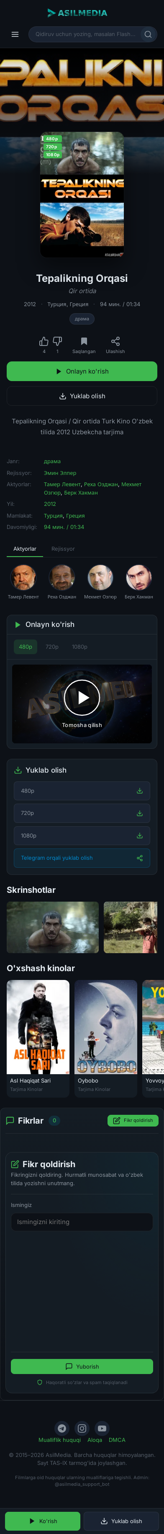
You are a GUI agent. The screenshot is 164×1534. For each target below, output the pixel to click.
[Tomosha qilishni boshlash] (82, 704)
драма (82, 319)
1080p (79, 646)
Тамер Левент (62, 484)
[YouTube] (102, 1428)
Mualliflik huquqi (59, 1439)
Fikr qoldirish (133, 1120)
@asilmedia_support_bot (82, 1484)
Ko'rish (42, 1521)
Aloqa (94, 1439)
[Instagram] (82, 1428)
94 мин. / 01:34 (120, 304)
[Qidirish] (148, 34)
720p (52, 646)
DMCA (117, 1439)
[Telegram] (61, 1428)
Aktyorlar (24, 548)
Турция (57, 304)
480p (25, 646)
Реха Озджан (101, 484)
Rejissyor (63, 548)
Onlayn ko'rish (82, 371)
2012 (30, 304)
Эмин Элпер (60, 472)
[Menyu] (15, 34)
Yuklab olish (82, 396)
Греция (79, 304)
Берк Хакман (81, 492)
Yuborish (82, 1367)
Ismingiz (21, 1204)
